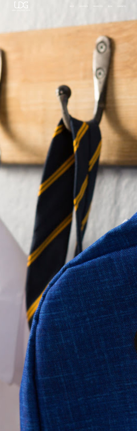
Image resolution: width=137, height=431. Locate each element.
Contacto (121, 6)
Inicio (72, 6)
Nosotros (83, 6)
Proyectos (98, 6)
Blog (110, 6)
